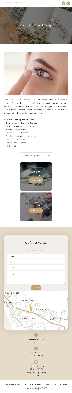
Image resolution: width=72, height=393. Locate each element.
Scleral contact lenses (16, 139)
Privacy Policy (39, 384)
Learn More (36, 180)
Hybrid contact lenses (16, 143)
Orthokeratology (13, 146)
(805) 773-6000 (36, 355)
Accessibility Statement (53, 384)
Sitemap (65, 384)
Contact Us (36, 210)
